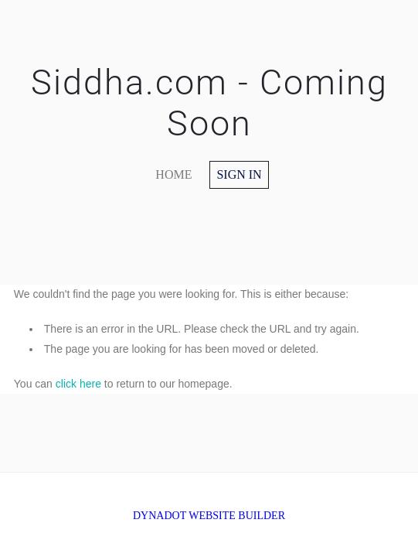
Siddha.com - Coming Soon (209, 103)
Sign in (238, 174)
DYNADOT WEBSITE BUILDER (209, 515)
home (173, 174)
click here (78, 384)
